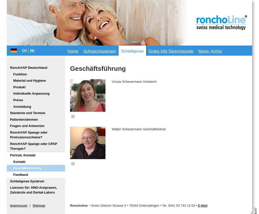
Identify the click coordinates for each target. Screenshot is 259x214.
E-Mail (203, 205)
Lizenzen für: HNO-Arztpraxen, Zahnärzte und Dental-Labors (33, 190)
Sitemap (39, 205)
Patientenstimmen (24, 119)
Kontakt (19, 162)
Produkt (19, 87)
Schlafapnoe (132, 51)
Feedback (20, 175)
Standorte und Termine (27, 113)
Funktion (20, 74)
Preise (18, 100)
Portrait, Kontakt (22, 155)
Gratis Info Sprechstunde (171, 51)
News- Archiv (210, 51)
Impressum (18, 205)
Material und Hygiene (29, 80)
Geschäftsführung (27, 168)
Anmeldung (22, 107)
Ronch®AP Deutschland (28, 68)
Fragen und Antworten (27, 126)
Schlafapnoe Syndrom (27, 181)
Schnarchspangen (99, 51)
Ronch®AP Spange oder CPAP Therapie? (33, 146)
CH (24, 50)
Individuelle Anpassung (31, 93)
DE (32, 50)
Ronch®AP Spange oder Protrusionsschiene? (29, 135)
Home (73, 51)
